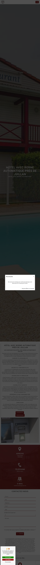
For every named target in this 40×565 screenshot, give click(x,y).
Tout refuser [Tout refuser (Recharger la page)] (8, 559)
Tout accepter (8, 557)
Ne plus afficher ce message (28, 288)
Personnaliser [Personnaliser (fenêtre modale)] (8, 562)
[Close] (33, 276)
